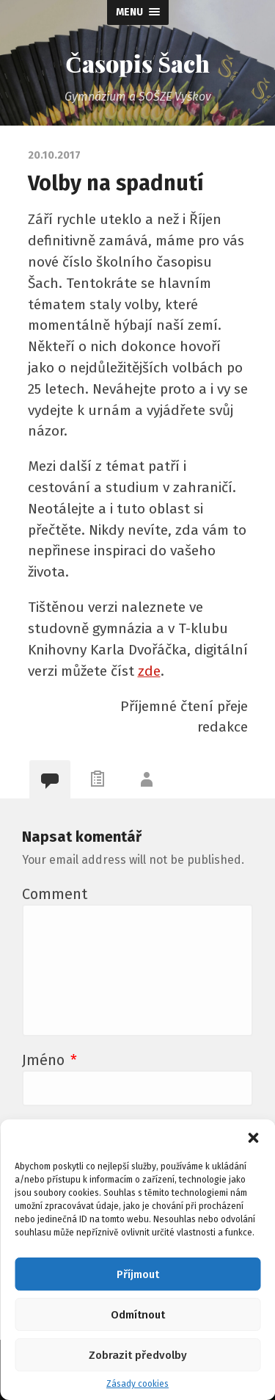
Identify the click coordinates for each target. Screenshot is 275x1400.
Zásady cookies (137, 1384)
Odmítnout (138, 1314)
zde (149, 671)
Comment (54, 894)
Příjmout (138, 1274)
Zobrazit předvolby (138, 1355)
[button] (253, 1137)
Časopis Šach (137, 63)
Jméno (49, 1060)
